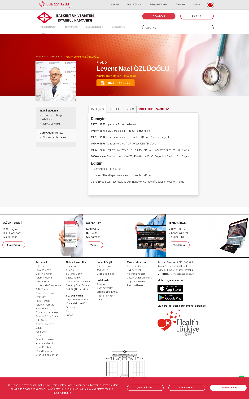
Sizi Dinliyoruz (74, 295)
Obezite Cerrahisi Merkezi (139, 277)
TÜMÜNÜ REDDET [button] (187, 387)
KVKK (38, 335)
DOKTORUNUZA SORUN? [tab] (154, 109)
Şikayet (69, 314)
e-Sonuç (70, 269)
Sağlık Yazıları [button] (13, 244)
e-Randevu (71, 265)
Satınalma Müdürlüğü (107, 291)
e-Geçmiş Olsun (74, 273)
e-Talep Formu (73, 277)
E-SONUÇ (196, 16)
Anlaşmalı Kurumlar (167, 1)
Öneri (68, 310)
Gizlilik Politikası (43, 346)
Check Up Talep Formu (77, 285)
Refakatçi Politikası (45, 304)
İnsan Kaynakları (104, 287)
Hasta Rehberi (42, 300)
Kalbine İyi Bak (134, 269)
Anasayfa (40, 56)
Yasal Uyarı (41, 331)
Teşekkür (70, 307)
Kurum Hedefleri (43, 277)
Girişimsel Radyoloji (137, 265)
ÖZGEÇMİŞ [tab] (97, 109)
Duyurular (186, 1)
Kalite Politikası (43, 281)
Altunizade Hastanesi (52, 136)
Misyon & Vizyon (43, 273)
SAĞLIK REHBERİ (85, 24)
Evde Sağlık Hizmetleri (77, 289)
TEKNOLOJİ (123, 24)
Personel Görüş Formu (47, 316)
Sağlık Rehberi (103, 265)
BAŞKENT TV (106, 24)
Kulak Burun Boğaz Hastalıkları (116, 76)
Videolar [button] (94, 244)
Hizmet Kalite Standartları (48, 285)
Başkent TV (102, 269)
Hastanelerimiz (43, 269)
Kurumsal (130, 1)
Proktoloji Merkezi (136, 285)
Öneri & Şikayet (146, 1)
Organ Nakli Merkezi (137, 281)
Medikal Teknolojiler (106, 273)
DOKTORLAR (65, 24)
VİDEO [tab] (130, 109)
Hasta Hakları (42, 308)
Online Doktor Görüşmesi (78, 281)
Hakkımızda (41, 265)
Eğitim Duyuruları (43, 350)
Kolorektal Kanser (136, 273)
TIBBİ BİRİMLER (46, 24)
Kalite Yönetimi (42, 289)
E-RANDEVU (159, 16)
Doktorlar (55, 56)
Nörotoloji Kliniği (50, 122)
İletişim (198, 1)
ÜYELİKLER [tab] (115, 109)
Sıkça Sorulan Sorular (46, 354)
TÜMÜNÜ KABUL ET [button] (228, 387)
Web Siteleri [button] (178, 244)
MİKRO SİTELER (178, 222)
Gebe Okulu (41, 319)
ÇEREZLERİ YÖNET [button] (145, 387)
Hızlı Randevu (115, 83)
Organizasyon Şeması (46, 312)
